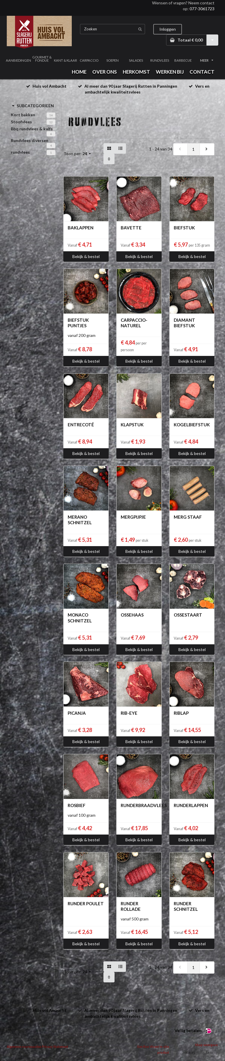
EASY (209, 1053)
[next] (207, 149)
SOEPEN (112, 60)
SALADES (136, 60)
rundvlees (20, 152)
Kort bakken (23, 114)
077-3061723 (202, 8)
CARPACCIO (89, 60)
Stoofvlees (21, 121)
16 (51, 115)
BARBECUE (183, 60)
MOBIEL (189, 1053)
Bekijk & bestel (86, 256)
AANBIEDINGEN (18, 60)
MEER (206, 60)
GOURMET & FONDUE (42, 58)
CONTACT (202, 72)
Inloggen (167, 29)
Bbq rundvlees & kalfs (32, 128)
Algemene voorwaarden (24, 1046)
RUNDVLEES (159, 60)
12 (51, 122)
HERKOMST (136, 72)
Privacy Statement (55, 1046)
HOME (79, 72)
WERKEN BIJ (170, 72)
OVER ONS (104, 72)
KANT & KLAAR (65, 60)
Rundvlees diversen (29, 140)
